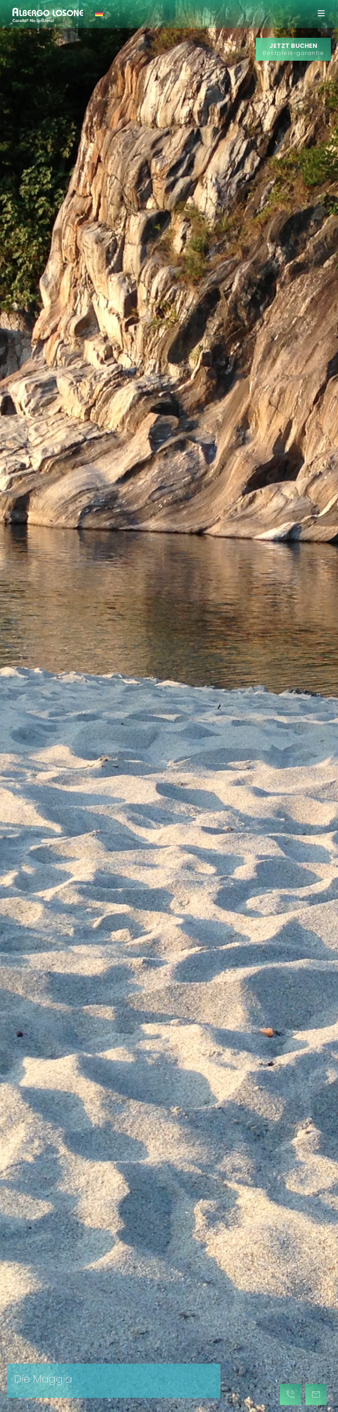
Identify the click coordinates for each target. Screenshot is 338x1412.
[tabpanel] (169, 706)
